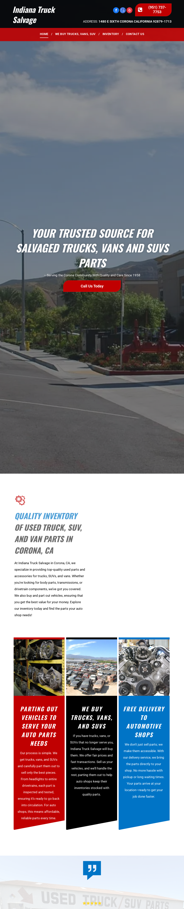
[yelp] (129, 10)
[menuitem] (44, 34)
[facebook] (116, 10)
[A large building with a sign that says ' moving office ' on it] (131, 556)
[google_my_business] (123, 10)
